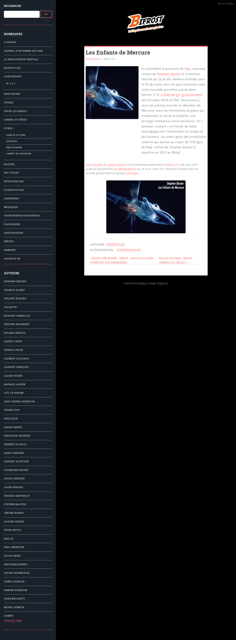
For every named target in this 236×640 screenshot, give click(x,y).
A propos (10, 42)
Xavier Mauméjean (16, 573)
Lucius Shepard (14, 478)
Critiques (11, 141)
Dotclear (142, 283)
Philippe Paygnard (16, 324)
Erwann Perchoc (15, 281)
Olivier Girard (14, 521)
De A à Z (10, 83)
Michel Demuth (14, 607)
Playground (12, 224)
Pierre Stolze (13, 350)
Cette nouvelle (94, 164)
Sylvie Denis (12, 555)
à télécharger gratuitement (181, 95)
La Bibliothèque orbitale (21, 59)
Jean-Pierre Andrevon (19, 401)
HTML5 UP (162, 283)
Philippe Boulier (15, 298)
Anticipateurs (13, 233)
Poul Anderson (14, 547)
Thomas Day (12, 410)
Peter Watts (12, 530)
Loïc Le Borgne (14, 393)
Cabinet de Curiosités (18, 153)
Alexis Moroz (13, 427)
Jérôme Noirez (14, 513)
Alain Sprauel (13, 487)
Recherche (12, 6)
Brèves (9, 241)
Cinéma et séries (15, 119)
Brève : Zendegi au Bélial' (176, 260)
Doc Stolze (11, 172)
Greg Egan (11, 418)
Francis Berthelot (17, 496)
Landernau (11, 198)
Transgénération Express (22, 215)
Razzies (9, 164)
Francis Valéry (14, 290)
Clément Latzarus (16, 358)
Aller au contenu (226, 3)
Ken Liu (9, 538)
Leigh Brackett (14, 598)
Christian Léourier (17, 435)
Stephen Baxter (15, 504)
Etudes (8, 102)
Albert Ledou (13, 341)
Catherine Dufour (16, 470)
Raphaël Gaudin (14, 384)
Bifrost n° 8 (172, 164)
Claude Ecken (13, 375)
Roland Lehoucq (15, 333)
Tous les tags (13, 620)
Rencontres (12, 94)
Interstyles (12, 68)
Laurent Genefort (16, 367)
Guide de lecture (16, 135)
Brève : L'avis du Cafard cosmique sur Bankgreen (122, 260)
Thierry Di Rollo (15, 444)
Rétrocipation (13, 181)
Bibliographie (14, 147)
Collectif (10, 307)
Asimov (9, 615)
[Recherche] (22, 14)
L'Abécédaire (12, 76)
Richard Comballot (17, 315)
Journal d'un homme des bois (23, 51)
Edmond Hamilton (15, 590)
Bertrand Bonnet (16, 564)
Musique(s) (11, 207)
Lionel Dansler (14, 581)
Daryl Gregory (14, 453)
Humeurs (10, 250)
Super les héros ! (16, 111)
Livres (8, 128)
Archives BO (12, 258)
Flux (188, 68)
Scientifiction (14, 190)
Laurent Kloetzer (16, 461)
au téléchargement (125, 169)
